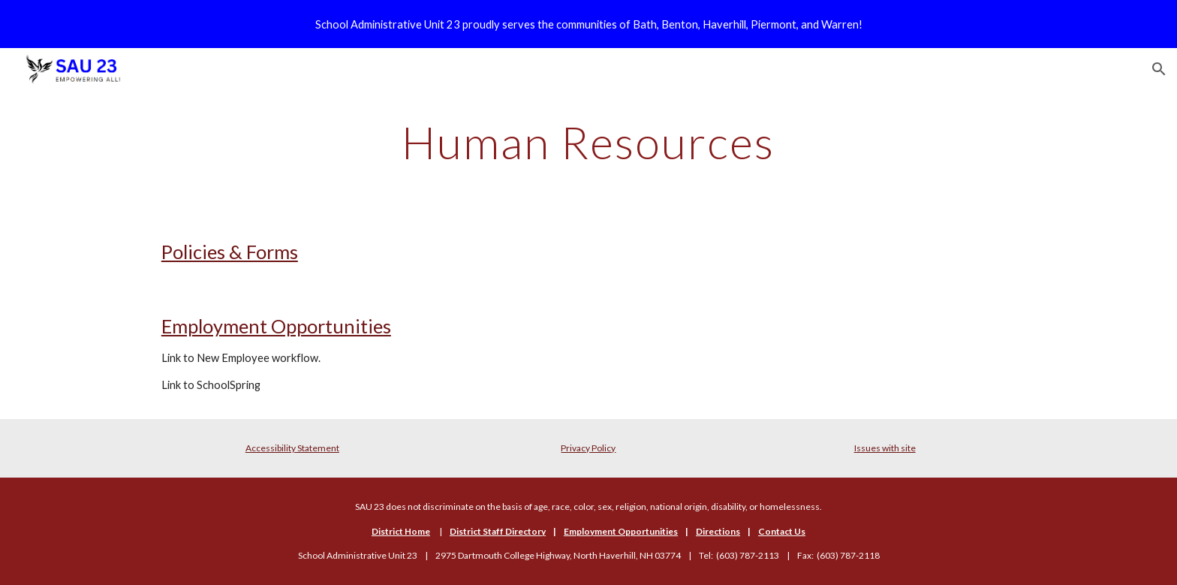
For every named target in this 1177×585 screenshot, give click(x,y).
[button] (1159, 69)
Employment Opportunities (276, 326)
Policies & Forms (229, 251)
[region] (588, 24)
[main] (588, 142)
